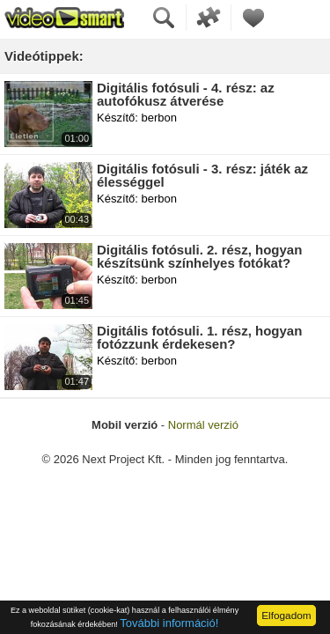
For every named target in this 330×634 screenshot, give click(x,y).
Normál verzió (203, 424)
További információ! (169, 623)
